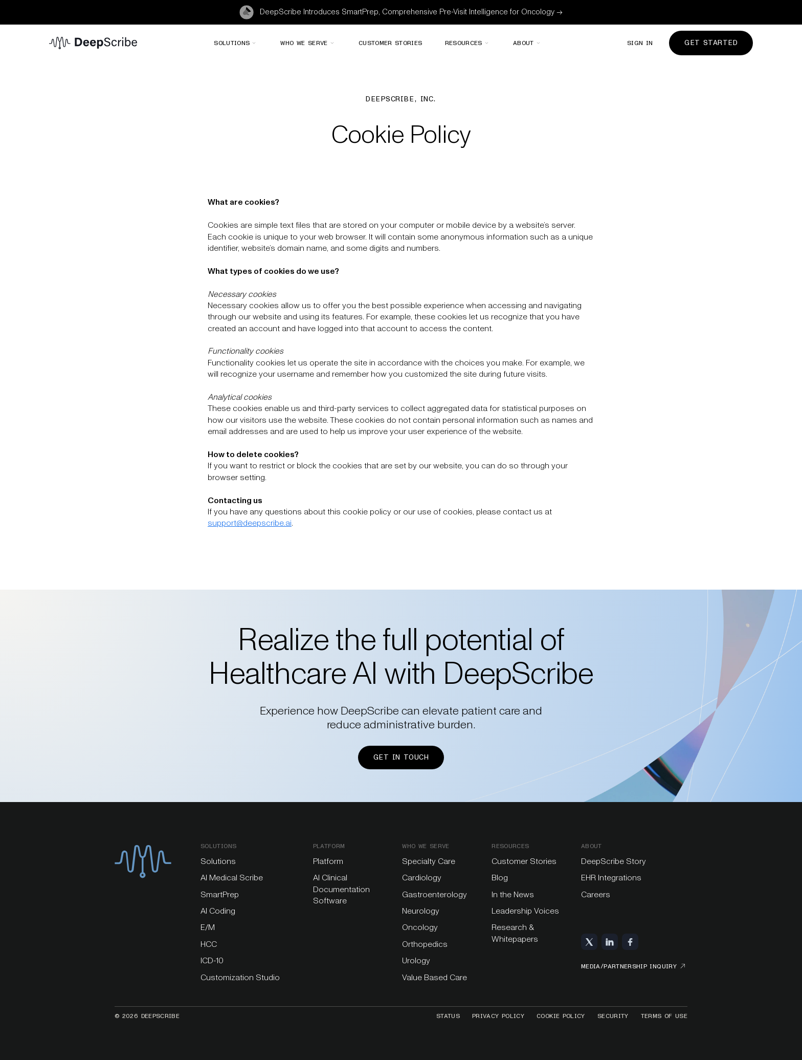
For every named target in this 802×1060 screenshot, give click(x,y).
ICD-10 (212, 960)
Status (448, 1016)
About (591, 846)
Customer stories (390, 43)
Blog (500, 877)
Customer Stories (524, 861)
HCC (209, 944)
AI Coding (218, 911)
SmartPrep (220, 894)
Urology (416, 960)
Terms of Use (664, 1016)
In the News (513, 894)
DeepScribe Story (613, 861)
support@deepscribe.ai (250, 523)
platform (329, 846)
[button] (236, 43)
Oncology (420, 927)
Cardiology (421, 877)
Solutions (218, 846)
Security (613, 1016)
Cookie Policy (561, 1016)
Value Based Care (434, 977)
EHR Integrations (611, 877)
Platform (328, 861)
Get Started (711, 42)
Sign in (640, 43)
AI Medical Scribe (232, 877)
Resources (510, 846)
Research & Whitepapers (515, 932)
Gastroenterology (434, 894)
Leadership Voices (525, 911)
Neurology (420, 911)
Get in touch (401, 757)
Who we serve (425, 846)
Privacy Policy (498, 1016)
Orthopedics (425, 944)
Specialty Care (428, 861)
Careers (595, 894)
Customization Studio (240, 977)
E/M (208, 927)
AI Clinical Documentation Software (341, 889)
